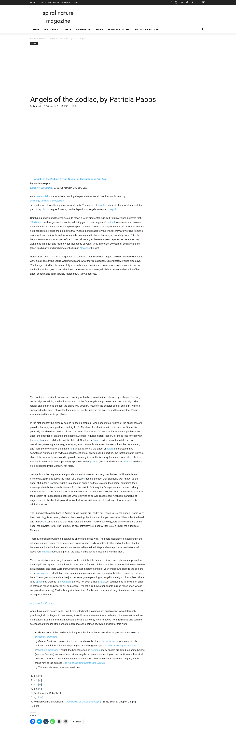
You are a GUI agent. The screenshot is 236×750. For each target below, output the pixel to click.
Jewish (38, 440)
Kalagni (37, 106)
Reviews (42, 38)
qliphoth (94, 461)
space (39, 581)
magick (113, 209)
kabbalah (129, 461)
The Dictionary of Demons (122, 645)
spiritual (110, 222)
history (45, 209)
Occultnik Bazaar (147, 29)
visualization (43, 573)
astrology (35, 200)
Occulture (51, 29)
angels (101, 205)
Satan (96, 440)
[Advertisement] (118, 70)
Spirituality (84, 29)
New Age (85, 248)
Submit (76, 2)
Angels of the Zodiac (52, 200)
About (32, 2)
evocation (65, 581)
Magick (66, 29)
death (110, 448)
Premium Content (119, 29)
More (99, 29)
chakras (46, 551)
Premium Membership (49, 2)
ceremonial (42, 196)
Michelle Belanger (48, 650)
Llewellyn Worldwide (41, 187)
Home (35, 29)
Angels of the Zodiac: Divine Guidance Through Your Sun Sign (70, 179)
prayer (101, 581)
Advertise (66, 2)
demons (95, 650)
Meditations (37, 222)
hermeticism (108, 641)
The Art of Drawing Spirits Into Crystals (84, 662)
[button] (202, 29)
